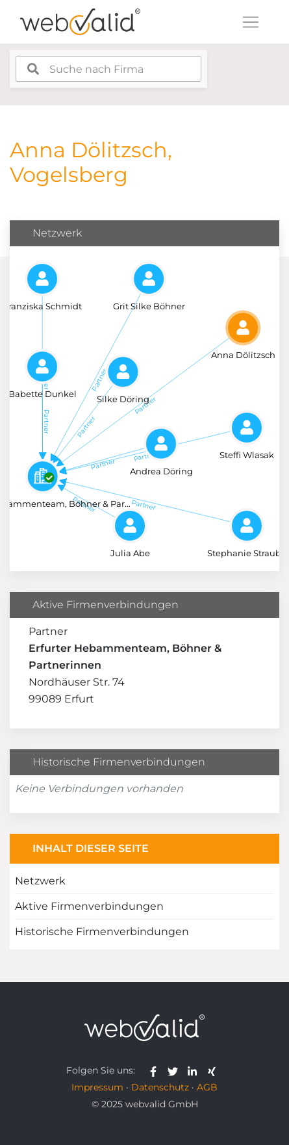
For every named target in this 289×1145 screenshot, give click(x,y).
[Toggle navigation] (250, 22)
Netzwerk (40, 881)
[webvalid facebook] (156, 1070)
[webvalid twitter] (176, 1070)
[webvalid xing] (213, 1070)
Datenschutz (160, 1087)
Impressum (97, 1087)
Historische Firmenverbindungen (102, 931)
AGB (207, 1087)
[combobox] (108, 69)
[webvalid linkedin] (195, 1070)
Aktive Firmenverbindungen (89, 906)
